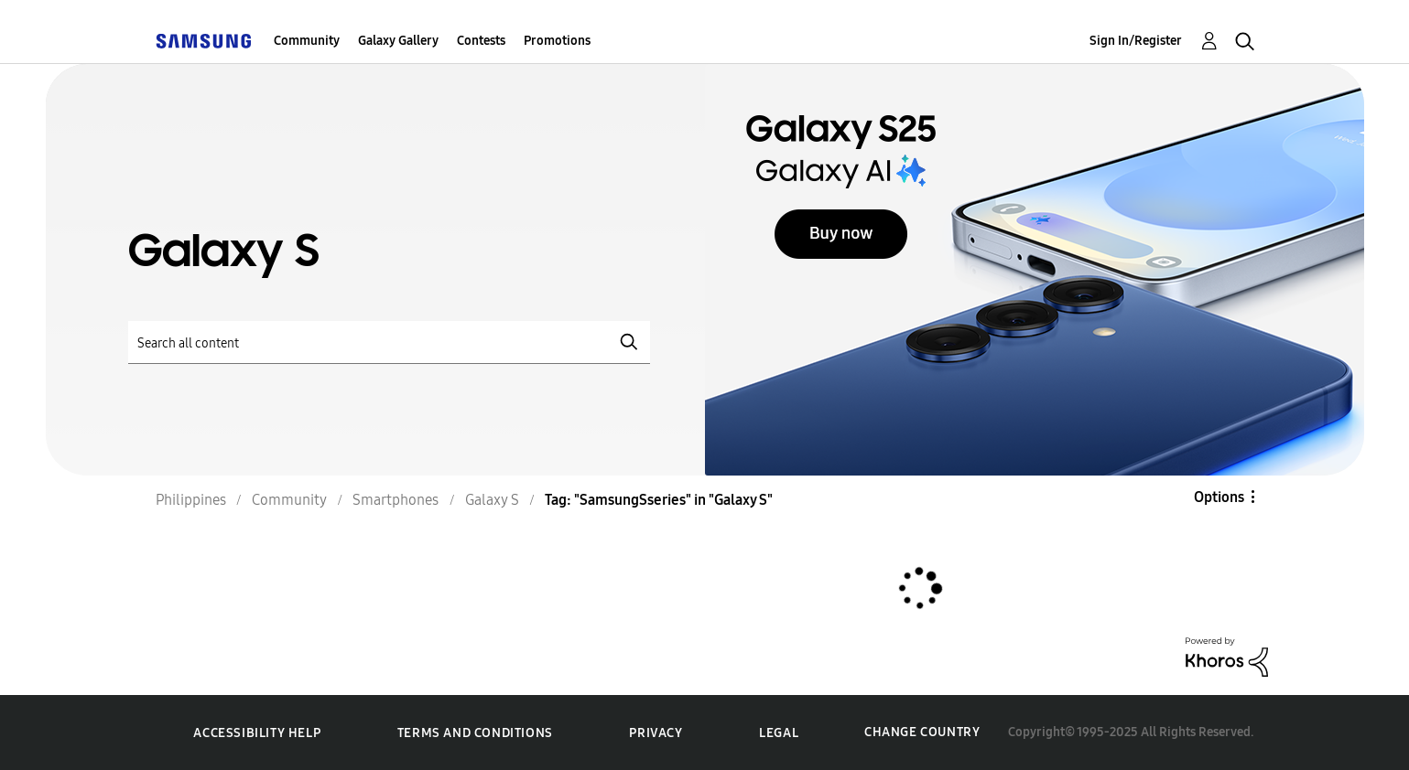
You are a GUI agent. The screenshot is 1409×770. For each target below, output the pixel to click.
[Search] (389, 342)
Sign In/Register (1135, 40)
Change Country (922, 732)
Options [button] (1219, 497)
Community (307, 40)
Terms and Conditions (475, 733)
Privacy (655, 733)
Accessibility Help (256, 733)
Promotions (557, 40)
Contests (481, 40)
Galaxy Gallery (398, 40)
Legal (778, 733)
